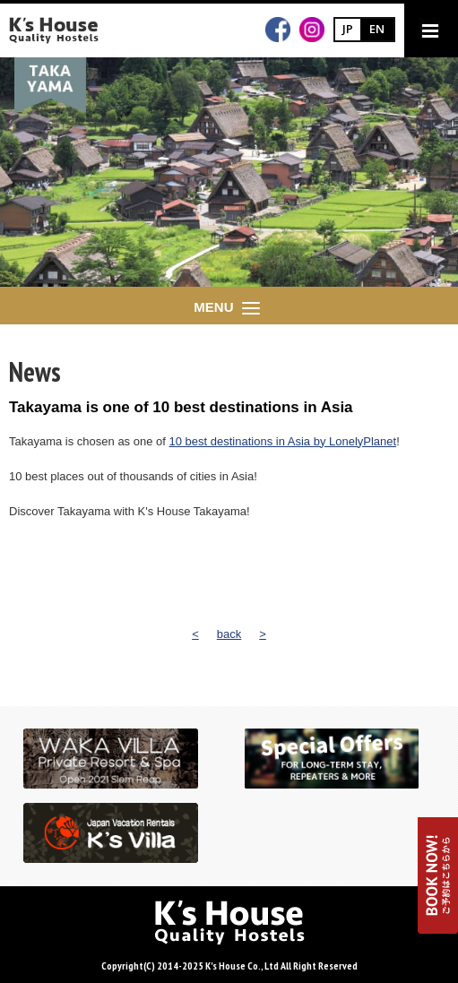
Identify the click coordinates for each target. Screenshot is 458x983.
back (229, 634)
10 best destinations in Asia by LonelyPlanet (283, 441)
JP (347, 29)
